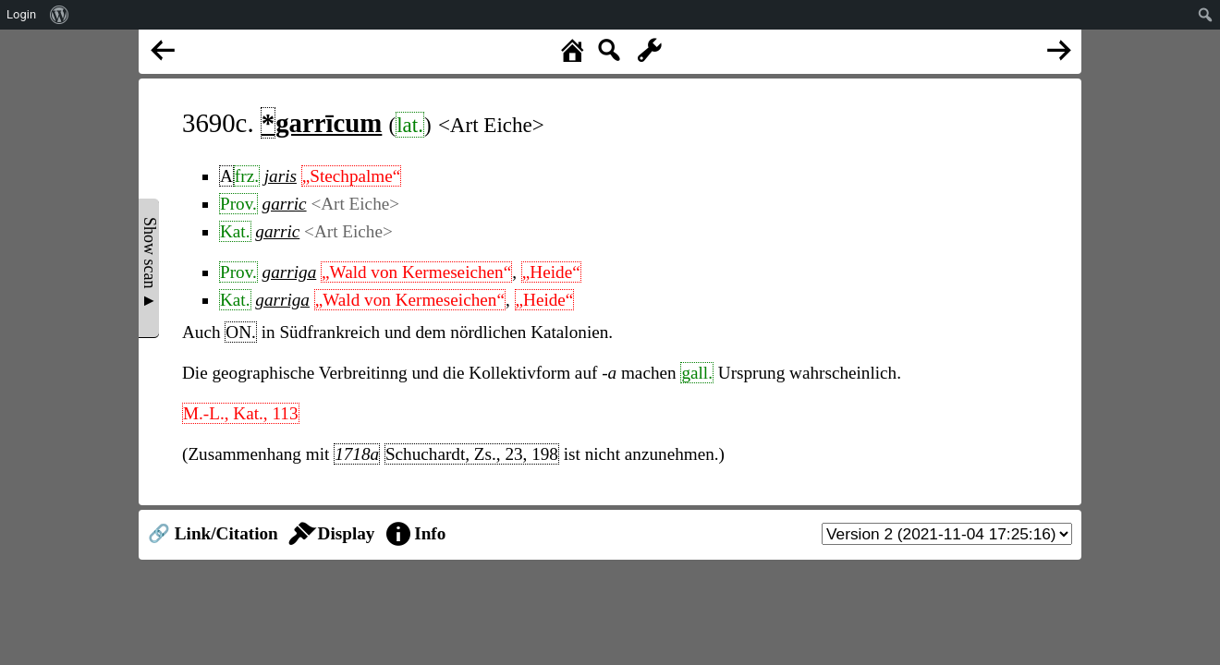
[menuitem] (59, 15)
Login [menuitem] (21, 14)
